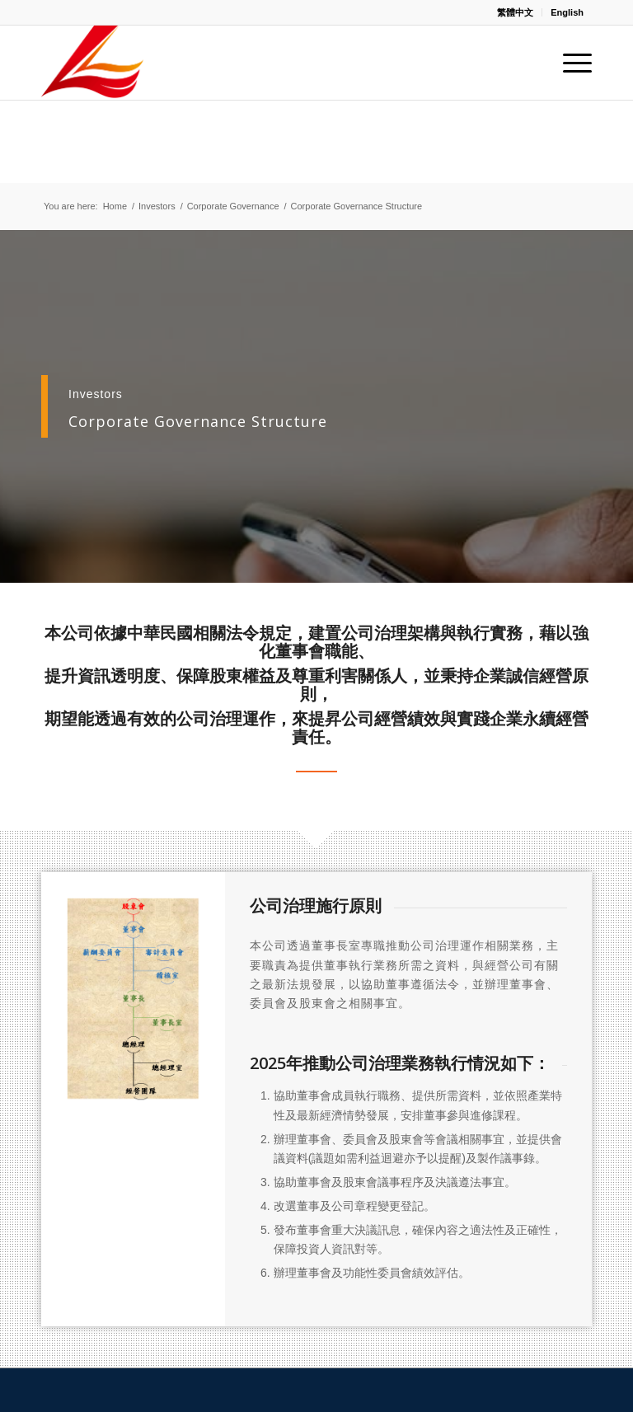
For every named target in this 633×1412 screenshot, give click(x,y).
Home (115, 206)
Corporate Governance (233, 206)
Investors (157, 206)
